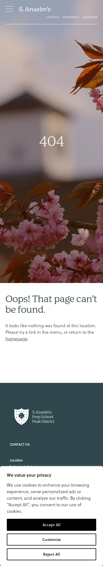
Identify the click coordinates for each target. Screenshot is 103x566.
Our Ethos (70, 17)
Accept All (51, 525)
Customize (51, 539)
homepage (16, 339)
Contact (52, 17)
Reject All (51, 554)
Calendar (90, 17)
